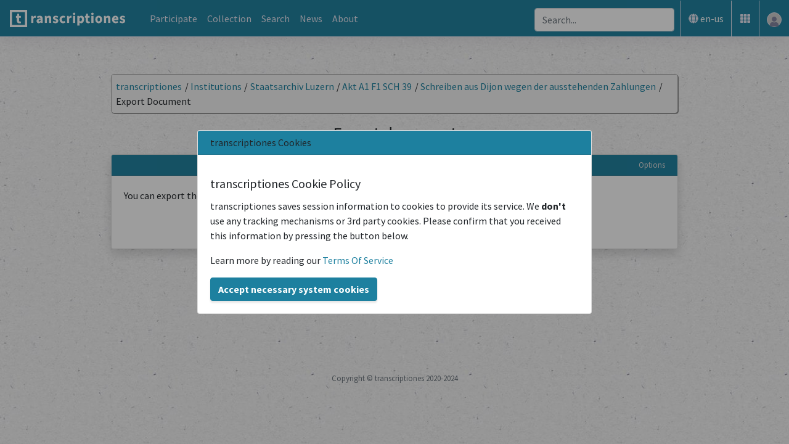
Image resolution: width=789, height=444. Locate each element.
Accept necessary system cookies (293, 289)
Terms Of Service (357, 260)
